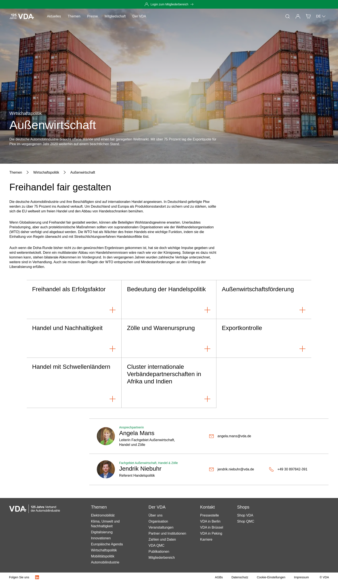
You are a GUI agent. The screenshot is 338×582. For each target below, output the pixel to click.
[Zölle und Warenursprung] (169, 338)
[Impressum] (301, 577)
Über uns (156, 515)
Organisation (158, 521)
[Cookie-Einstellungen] (271, 577)
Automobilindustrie (105, 562)
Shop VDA (245, 515)
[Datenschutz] (240, 577)
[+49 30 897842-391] (288, 469)
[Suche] (287, 16)
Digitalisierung (102, 532)
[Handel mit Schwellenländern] (74, 383)
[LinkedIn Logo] (37, 577)
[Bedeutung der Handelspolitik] (169, 299)
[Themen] (15, 172)
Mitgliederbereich (162, 557)
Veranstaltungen (161, 527)
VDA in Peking (211, 533)
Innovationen (101, 538)
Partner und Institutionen (167, 533)
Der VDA (139, 16)
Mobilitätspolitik (102, 556)
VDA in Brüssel (211, 527)
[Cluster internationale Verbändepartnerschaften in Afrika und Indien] (169, 383)
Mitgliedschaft (115, 16)
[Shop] (308, 16)
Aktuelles (54, 16)
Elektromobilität (102, 515)
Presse (92, 16)
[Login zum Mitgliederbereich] (169, 4)
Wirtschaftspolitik (104, 550)
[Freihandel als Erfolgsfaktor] (74, 299)
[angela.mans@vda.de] (230, 436)
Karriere (206, 539)
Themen (74, 16)
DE (321, 16)
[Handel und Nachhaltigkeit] (74, 338)
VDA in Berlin (210, 521)
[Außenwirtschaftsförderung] (263, 299)
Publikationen (159, 551)
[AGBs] (219, 577)
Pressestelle (209, 515)
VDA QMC (156, 545)
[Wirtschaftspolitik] (46, 172)
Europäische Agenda (107, 544)
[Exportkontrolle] (263, 338)
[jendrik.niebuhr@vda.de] (231, 469)
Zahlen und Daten (162, 539)
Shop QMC (245, 521)
